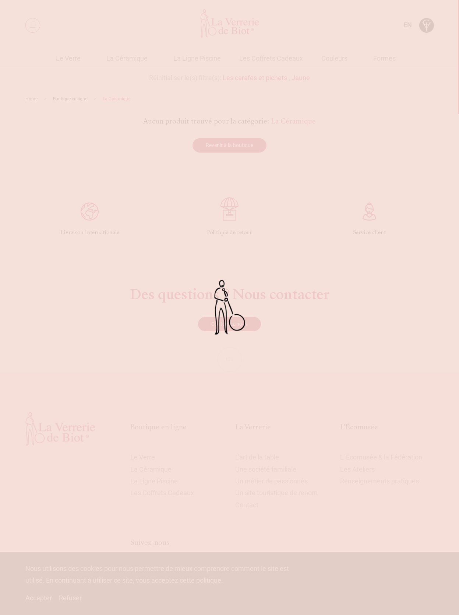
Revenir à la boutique (229, 145)
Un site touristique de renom (276, 493)
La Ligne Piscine (197, 58)
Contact (246, 505)
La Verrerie (253, 427)
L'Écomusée (359, 427)
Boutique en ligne (70, 98)
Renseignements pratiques (379, 481)
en (407, 25)
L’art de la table (257, 457)
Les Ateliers (357, 469)
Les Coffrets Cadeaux (271, 58)
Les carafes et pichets (255, 78)
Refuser (70, 598)
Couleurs (334, 58)
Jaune (301, 78)
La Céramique (127, 58)
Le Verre (68, 58)
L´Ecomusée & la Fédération (381, 457)
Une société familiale (265, 469)
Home (31, 98)
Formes (384, 58)
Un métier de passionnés (271, 481)
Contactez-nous (229, 324)
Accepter (38, 598)
